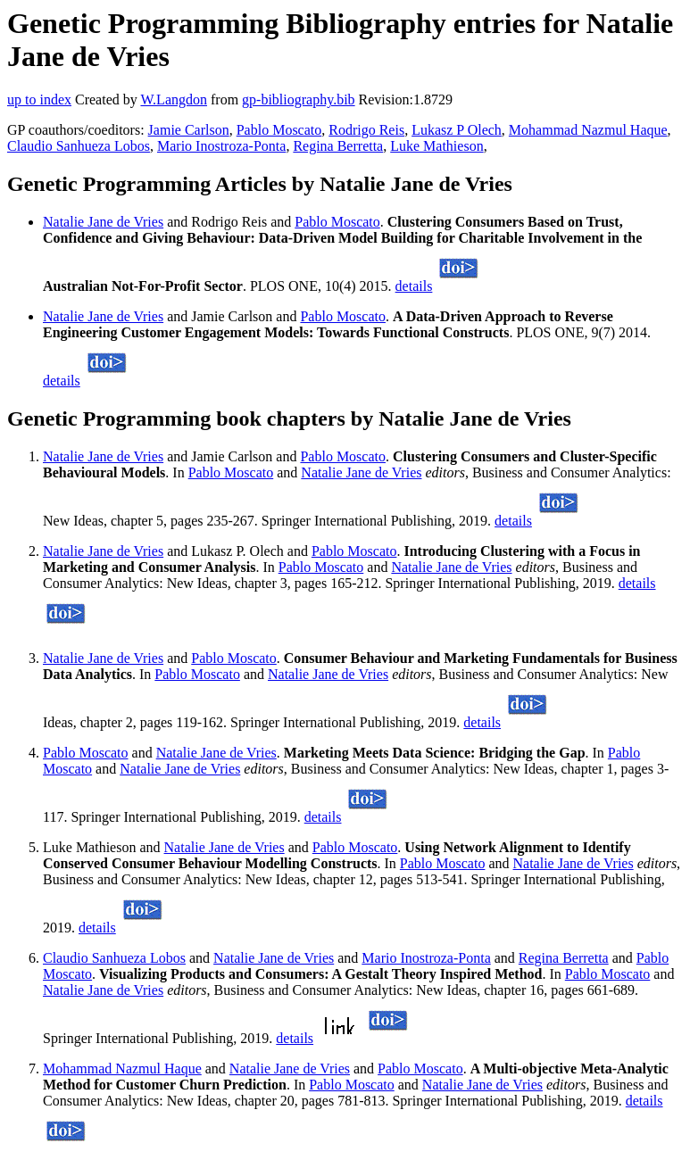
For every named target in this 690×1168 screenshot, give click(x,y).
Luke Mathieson (436, 145)
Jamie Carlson (188, 129)
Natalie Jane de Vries (103, 221)
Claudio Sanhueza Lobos (78, 145)
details (414, 286)
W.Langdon (173, 99)
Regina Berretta (338, 145)
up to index (39, 99)
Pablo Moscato (279, 129)
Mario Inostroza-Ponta (221, 145)
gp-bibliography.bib (298, 99)
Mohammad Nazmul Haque (588, 129)
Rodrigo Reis (366, 129)
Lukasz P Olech (457, 129)
